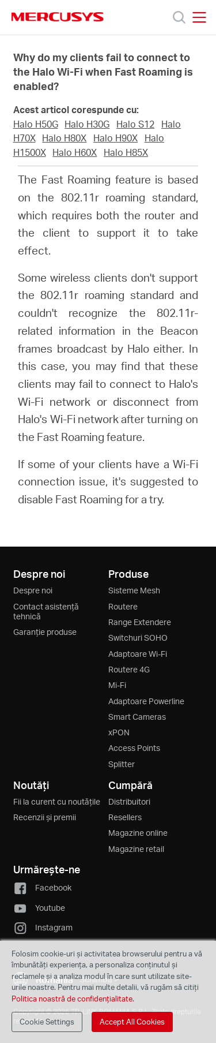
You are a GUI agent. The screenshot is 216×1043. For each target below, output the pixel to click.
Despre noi (32, 590)
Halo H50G (35, 124)
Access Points (134, 748)
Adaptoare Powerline (146, 701)
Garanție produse (45, 632)
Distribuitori (129, 801)
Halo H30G (87, 124)
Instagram (43, 927)
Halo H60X (74, 152)
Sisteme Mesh (134, 590)
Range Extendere (139, 622)
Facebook (42, 887)
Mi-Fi (117, 685)
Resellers (125, 817)
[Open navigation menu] (199, 17)
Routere (123, 606)
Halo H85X (126, 152)
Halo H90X (115, 138)
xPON (119, 732)
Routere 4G (129, 669)
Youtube (39, 908)
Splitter (121, 764)
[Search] (179, 17)
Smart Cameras (137, 716)
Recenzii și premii (44, 817)
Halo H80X (64, 138)
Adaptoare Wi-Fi (137, 654)
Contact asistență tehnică (46, 611)
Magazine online (138, 833)
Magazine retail (136, 849)
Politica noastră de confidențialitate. (73, 998)
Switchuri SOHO (138, 637)
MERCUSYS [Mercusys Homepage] (58, 16)
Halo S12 (135, 124)
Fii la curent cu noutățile (56, 801)
